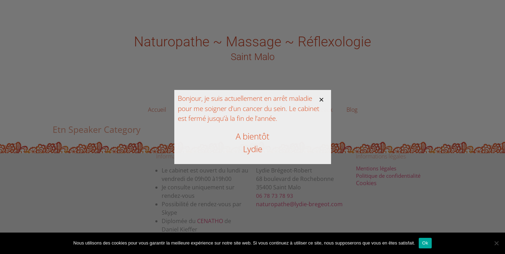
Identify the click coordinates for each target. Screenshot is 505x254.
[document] (252, 127)
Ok (425, 243)
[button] (321, 99)
